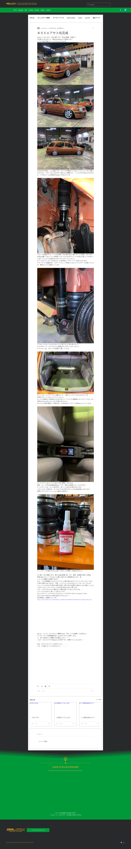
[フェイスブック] (120, 10)
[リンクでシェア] (49, 686)
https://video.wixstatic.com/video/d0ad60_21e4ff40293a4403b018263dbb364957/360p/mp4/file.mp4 (64, 599)
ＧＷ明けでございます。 (63, 717)
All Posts (32, 18)
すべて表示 (98, 699)
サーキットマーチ (58, 18)
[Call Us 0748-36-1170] (38, 830)
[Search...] (98, 4)
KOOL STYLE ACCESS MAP (66, 767)
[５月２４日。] (41, 708)
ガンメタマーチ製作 (43, 18)
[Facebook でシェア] (38, 686)
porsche (87, 18)
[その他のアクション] (93, 28)
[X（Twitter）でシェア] (41, 686)
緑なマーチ (96, 18)
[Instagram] (123, 10)
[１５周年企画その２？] (90, 708)
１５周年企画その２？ (88, 717)
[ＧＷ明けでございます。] (65, 708)
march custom (71, 18)
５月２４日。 (36, 717)
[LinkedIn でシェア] (45, 686)
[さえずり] (125, 10)
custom (80, 18)
